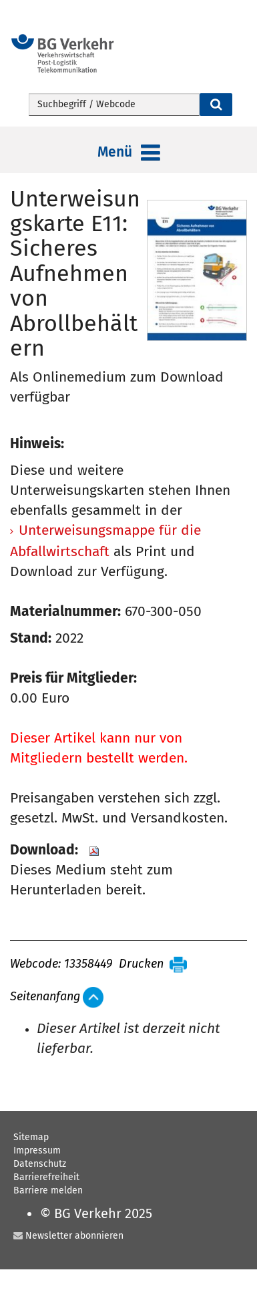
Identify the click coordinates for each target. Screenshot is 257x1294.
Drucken (141, 964)
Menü (128, 153)
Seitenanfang (45, 997)
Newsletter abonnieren (74, 1235)
